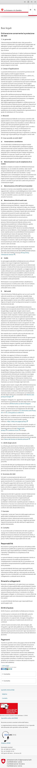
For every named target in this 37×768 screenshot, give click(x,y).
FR (31, 2)
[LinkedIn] (6, 662)
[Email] (11, 662)
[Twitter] (4, 662)
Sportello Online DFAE (7, 683)
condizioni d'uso (14, 423)
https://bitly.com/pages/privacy (17, 415)
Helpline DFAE (5, 736)
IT (28, 2)
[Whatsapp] (9, 662)
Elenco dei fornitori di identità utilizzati (17, 432)
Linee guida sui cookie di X (16, 406)
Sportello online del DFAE (9, 711)
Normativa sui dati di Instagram (21, 397)
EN (35, 2)
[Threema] (7, 662)
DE (25, 2)
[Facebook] (2, 662)
